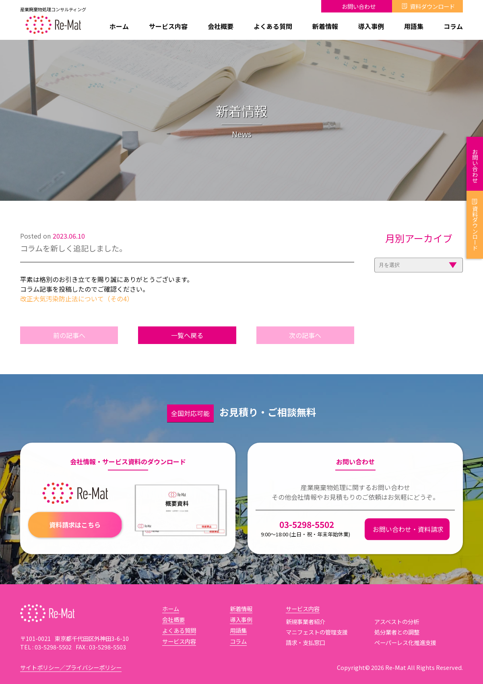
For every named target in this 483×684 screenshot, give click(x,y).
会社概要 (220, 26)
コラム (453, 26)
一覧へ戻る (187, 346)
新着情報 (325, 26)
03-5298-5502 (305, 539)
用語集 (413, 26)
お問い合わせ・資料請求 (408, 540)
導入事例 (371, 26)
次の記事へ (305, 346)
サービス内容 (168, 26)
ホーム (119, 26)
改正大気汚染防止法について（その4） (76, 309)
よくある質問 (273, 26)
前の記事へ (69, 346)
